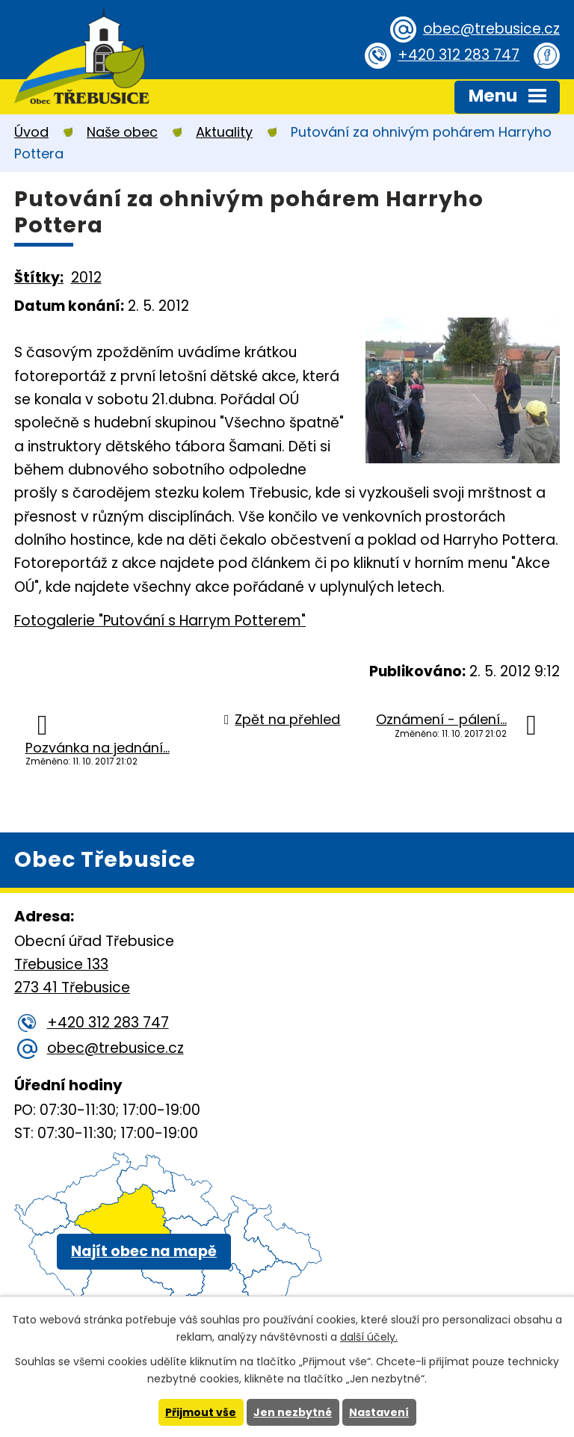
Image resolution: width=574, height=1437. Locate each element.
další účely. (369, 1336)
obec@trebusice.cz (491, 29)
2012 (86, 278)
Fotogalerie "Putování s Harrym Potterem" (160, 621)
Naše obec (122, 132)
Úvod (31, 132)
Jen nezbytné (292, 1412)
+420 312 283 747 (458, 55)
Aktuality (224, 132)
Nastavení (379, 1412)
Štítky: (39, 278)
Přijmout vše (200, 1412)
